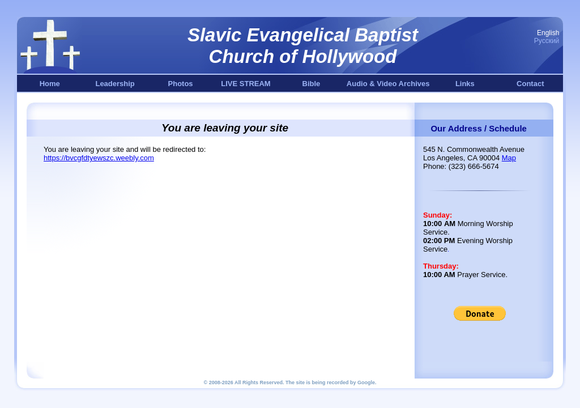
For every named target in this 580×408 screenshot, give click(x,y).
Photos (180, 83)
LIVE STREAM (245, 83)
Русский (547, 41)
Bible (311, 83)
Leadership (114, 83)
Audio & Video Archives (388, 83)
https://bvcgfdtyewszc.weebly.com (99, 158)
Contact (530, 83)
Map (509, 158)
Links (465, 83)
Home (50, 83)
